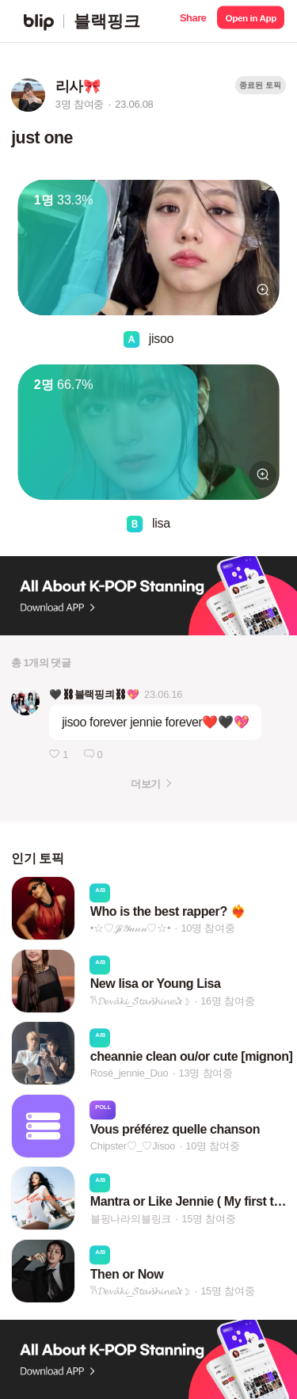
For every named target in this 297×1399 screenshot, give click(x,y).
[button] (193, 21)
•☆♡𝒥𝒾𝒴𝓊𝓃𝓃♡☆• (130, 928)
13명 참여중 (206, 1074)
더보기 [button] (145, 784)
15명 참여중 (208, 1219)
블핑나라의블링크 (130, 1219)
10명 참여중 (207, 928)
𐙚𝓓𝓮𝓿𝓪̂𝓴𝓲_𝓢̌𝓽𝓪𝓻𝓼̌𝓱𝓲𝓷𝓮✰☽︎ (140, 1001)
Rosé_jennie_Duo (129, 1074)
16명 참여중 (227, 1001)
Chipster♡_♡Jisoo (132, 1146)
